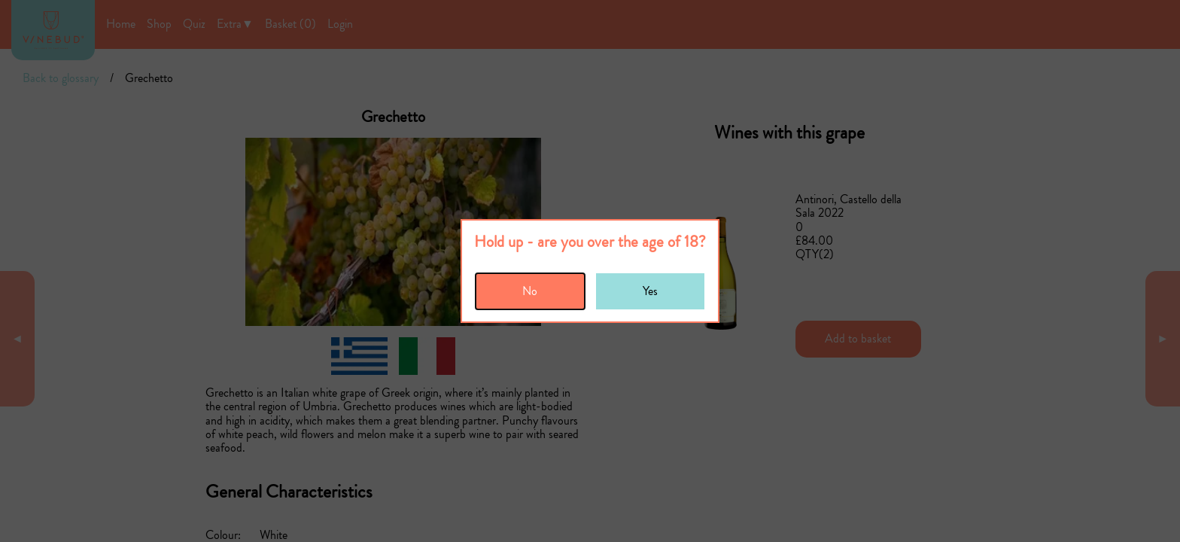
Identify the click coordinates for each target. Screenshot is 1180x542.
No (529, 291)
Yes (650, 291)
